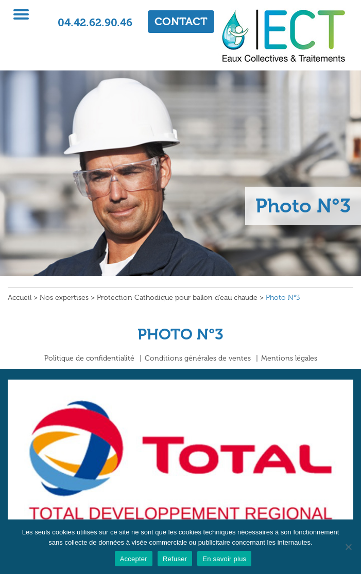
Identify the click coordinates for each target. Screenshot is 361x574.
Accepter (133, 559)
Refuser (175, 559)
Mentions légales (289, 358)
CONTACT (181, 21)
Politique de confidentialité (89, 358)
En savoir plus (224, 559)
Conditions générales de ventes (198, 358)
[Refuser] (348, 547)
